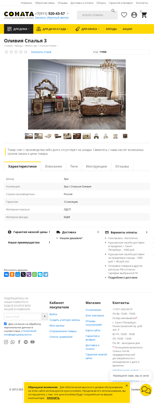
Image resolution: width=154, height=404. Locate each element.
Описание (53, 166)
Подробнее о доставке (122, 277)
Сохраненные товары (63, 331)
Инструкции (96, 166)
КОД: (95, 52)
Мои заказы (57, 325)
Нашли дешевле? (71, 238)
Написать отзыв (41, 52)
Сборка (101, 3)
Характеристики (22, 166)
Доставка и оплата (82, 3)
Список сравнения (61, 337)
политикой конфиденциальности (20, 332)
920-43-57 (50, 13)
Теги (74, 166)
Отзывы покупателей (94, 322)
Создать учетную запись (65, 320)
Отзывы (63, 3)
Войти (53, 314)
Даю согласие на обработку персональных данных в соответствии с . (22, 329)
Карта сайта (93, 330)
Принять (53, 398)
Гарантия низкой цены (96, 356)
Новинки (26, 3)
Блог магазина (95, 315)
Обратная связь (45, 3)
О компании (93, 310)
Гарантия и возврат (121, 3)
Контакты (142, 3)
